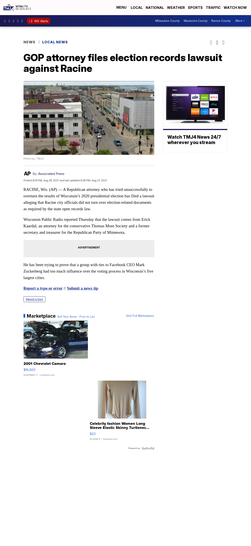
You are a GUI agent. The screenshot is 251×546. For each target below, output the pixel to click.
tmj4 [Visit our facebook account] (6, 21)
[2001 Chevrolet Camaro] (55, 351)
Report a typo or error (43, 288)
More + (240, 21)
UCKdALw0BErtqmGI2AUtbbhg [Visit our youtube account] (19, 21)
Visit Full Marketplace (140, 315)
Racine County (221, 21)
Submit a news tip (82, 288)
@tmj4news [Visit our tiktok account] (23, 21)
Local (137, 7)
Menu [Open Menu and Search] (121, 7)
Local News (55, 42)
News (29, 42)
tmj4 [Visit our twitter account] (14, 21)
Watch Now (236, 7)
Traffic (213, 7)
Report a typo (34, 299)
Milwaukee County (167, 21)
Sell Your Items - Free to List (76, 316)
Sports (195, 7)
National (155, 7)
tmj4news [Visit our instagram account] (10, 21)
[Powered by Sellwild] (148, 448)
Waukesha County (195, 21)
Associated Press (51, 174)
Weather (176, 7)
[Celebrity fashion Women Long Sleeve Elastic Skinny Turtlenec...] (122, 413)
